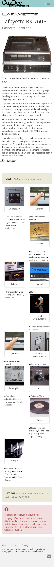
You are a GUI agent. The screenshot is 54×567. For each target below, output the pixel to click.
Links (14, 545)
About (5, 545)
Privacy (25, 545)
